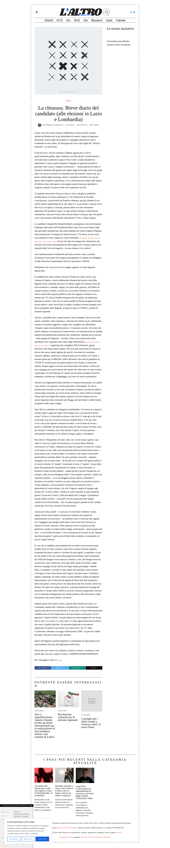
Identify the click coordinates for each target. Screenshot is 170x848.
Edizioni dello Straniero (65, 831)
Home (68, 100)
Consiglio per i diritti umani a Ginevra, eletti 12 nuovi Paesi (91, 726)
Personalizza (13, 839)
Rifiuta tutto (28, 839)
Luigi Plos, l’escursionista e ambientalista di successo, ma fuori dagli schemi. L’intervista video (84, 795)
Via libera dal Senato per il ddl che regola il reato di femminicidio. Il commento (43, 794)
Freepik (60, 663)
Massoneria (96, 20)
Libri (85, 20)
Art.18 (60, 20)
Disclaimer (99, 840)
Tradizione (120, 20)
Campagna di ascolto (66, 840)
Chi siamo (84, 840)
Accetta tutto (42, 839)
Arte (68, 20)
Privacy (91, 840)
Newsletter (107, 840)
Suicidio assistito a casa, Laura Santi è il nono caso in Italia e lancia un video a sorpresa (64, 794)
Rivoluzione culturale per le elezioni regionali (68, 720)
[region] (28, 831)
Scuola (109, 20)
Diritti (77, 20)
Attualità (49, 20)
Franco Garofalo (54, 125)
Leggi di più (34, 833)
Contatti (118, 836)
